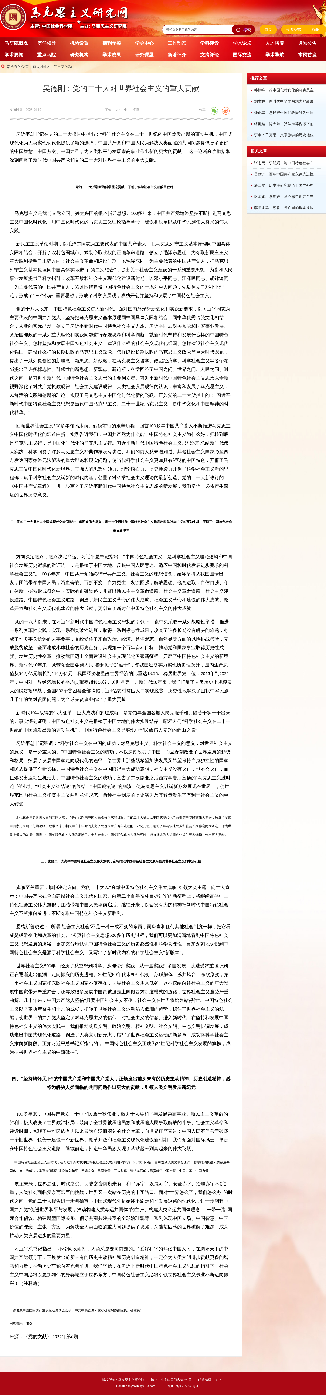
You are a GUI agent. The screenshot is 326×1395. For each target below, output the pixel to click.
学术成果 (111, 54)
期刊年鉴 (111, 43)
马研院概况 (16, 43)
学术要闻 (14, 54)
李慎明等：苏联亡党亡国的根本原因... (285, 208)
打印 (135, 110)
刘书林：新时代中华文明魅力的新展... (285, 101)
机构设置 (79, 43)
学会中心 (144, 43)
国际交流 (242, 54)
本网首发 (307, 54)
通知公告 (307, 43)
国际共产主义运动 (57, 67)
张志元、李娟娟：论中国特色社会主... (285, 163)
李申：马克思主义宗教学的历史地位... (285, 135)
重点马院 (46, 54)
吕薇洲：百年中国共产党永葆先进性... (285, 174)
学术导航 (274, 54)
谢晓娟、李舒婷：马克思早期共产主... (285, 197)
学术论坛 (242, 43)
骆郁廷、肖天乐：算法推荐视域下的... (285, 124)
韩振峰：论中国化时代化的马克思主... (285, 90)
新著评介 (177, 54)
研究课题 (144, 54)
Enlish (316, 29)
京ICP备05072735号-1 (183, 1386)
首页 (268, 29)
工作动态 (177, 43)
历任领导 (46, 43)
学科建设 (209, 43)
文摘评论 (209, 54)
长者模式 (293, 29)
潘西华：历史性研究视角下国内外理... (285, 185)
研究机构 (79, 54)
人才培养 (274, 43)
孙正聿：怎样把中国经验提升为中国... (285, 113)
